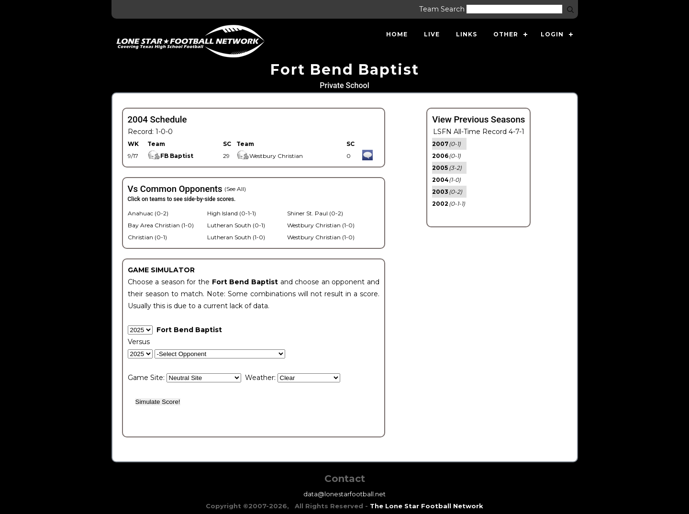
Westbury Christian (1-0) (321, 225)
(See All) (235, 188)
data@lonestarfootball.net (344, 494)
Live (432, 34)
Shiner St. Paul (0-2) (315, 213)
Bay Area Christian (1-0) (161, 225)
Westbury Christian (269, 155)
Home (397, 34)
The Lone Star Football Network (426, 506)
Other (505, 34)
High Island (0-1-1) (231, 213)
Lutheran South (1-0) (236, 237)
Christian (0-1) (147, 237)
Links (466, 34)
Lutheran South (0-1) (236, 225)
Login (552, 34)
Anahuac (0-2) (148, 213)
